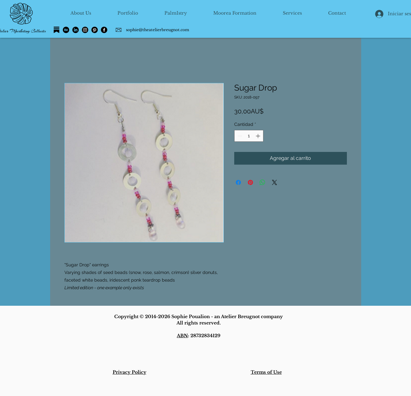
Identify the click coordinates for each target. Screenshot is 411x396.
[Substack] (56, 30)
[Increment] (258, 135)
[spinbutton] (249, 135)
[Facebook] (104, 30)
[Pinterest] (94, 30)
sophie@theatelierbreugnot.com (157, 29)
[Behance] (66, 30)
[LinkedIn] (75, 30)
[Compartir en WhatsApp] (262, 182)
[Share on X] (274, 182)
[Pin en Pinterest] (250, 182)
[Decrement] (239, 135)
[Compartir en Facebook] (238, 182)
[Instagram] (85, 30)
